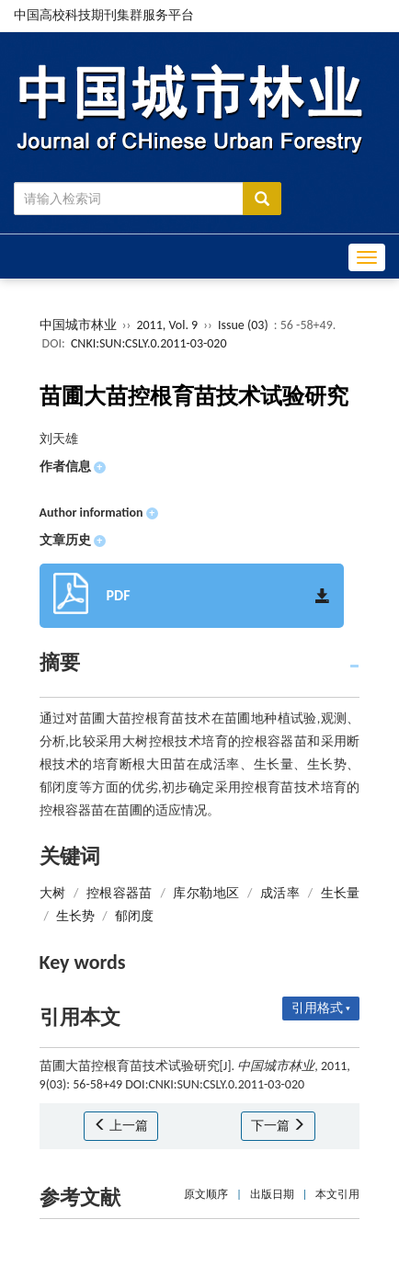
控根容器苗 (119, 893)
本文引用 (337, 1194)
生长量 (340, 893)
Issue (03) (243, 325)
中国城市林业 (78, 325)
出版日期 (272, 1194)
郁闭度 (134, 916)
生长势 (75, 916)
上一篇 (121, 1126)
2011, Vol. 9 (168, 325)
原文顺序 (206, 1194)
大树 (53, 893)
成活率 (280, 893)
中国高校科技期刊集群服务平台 (104, 15)
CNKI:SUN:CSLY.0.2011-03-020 (149, 343)
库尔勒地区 (206, 893)
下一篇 (278, 1126)
